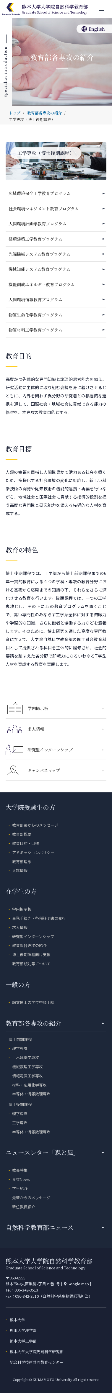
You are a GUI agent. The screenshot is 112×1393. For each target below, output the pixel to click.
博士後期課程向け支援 (31, 954)
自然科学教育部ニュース (55, 1227)
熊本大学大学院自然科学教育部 (55, 9)
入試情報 (19, 870)
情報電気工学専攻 (27, 1076)
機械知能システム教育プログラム (39, 269)
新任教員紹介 (23, 1207)
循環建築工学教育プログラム (35, 239)
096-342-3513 (26, 1290)
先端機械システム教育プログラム (39, 254)
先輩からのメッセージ (31, 1197)
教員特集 (19, 1170)
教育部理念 (21, 861)
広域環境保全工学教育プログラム (40, 193)
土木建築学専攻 (25, 1057)
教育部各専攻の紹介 (29, 945)
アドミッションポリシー (33, 852)
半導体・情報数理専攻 (31, 1094)
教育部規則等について (31, 963)
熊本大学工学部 (23, 1341)
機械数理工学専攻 (27, 1066)
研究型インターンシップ (65, 750)
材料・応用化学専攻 (29, 1085)
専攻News (21, 1179)
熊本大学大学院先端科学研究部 (37, 1351)
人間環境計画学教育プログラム (37, 224)
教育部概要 (21, 834)
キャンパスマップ (65, 770)
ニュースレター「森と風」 (55, 1152)
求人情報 (65, 729)
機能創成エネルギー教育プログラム (42, 284)
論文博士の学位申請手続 (33, 1002)
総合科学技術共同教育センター (36, 1362)
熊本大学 (17, 1319)
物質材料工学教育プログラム (35, 330)
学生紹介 (19, 1188)
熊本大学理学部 (23, 1330)
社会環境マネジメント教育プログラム (44, 209)
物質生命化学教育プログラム (35, 315)
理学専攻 (19, 1048)
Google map (76, 1284)
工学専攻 (19, 1122)
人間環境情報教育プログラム (35, 299)
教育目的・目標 (25, 843)
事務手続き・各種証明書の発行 (39, 918)
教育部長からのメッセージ (35, 825)
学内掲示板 (65, 708)
